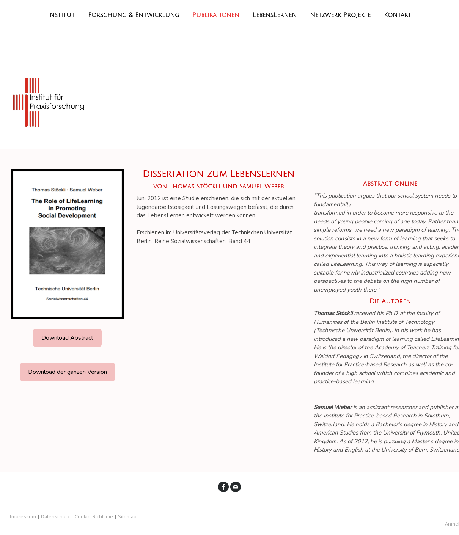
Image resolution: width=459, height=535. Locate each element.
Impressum (22, 516)
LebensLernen (275, 14)
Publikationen (215, 14)
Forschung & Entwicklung (133, 14)
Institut (61, 14)
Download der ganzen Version (67, 372)
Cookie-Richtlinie (94, 516)
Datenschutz (55, 516)
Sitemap (127, 516)
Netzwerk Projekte (340, 14)
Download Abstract (67, 338)
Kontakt (397, 14)
